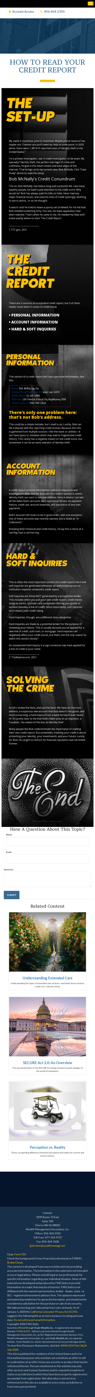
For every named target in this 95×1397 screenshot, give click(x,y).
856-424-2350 (52, 11)
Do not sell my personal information (34, 1320)
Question (8, 869)
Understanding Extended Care (47, 978)
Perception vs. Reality (47, 1147)
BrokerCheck (15, 1262)
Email (8, 852)
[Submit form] (11, 895)
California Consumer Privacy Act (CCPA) (54, 1311)
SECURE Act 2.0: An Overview (47, 1062)
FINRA (19, 1331)
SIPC (28, 1331)
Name (9, 834)
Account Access (21, 11)
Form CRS (20, 1254)
